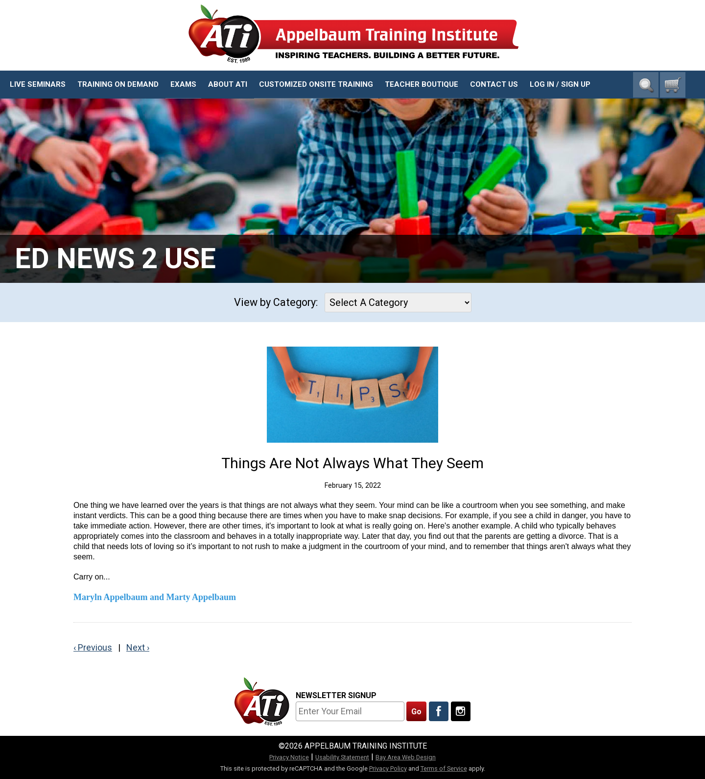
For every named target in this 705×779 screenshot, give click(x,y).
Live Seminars (38, 84)
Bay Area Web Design (406, 757)
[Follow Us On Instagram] (460, 711)
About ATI (227, 84)
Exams (183, 84)
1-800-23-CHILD (655, 54)
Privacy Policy (388, 768)
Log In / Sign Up (560, 84)
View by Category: (276, 302)
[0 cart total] (672, 85)
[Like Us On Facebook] (438, 711)
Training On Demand (118, 84)
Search (645, 85)
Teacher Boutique (421, 84)
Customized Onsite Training (316, 84)
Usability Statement (342, 757)
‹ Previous (92, 647)
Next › (137, 647)
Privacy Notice (289, 757)
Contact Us (494, 84)
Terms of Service (444, 768)
